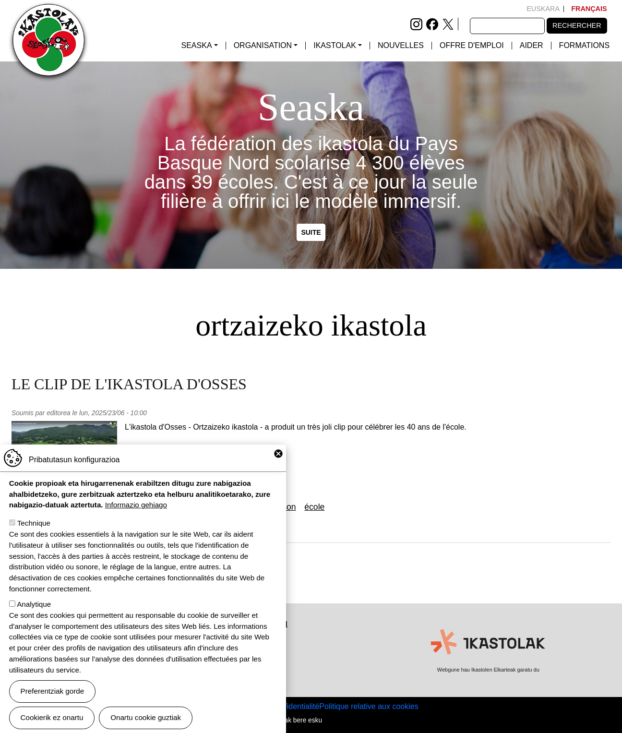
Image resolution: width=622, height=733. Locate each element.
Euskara (543, 8)
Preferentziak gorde (52, 701)
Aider (531, 45)
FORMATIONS (584, 45)
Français (589, 8)
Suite (311, 232)
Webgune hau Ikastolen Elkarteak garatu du (488, 670)
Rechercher (576, 25)
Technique (33, 533)
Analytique (34, 614)
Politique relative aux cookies (368, 706)
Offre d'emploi (472, 45)
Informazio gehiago (136, 514)
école (314, 507)
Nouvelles (401, 45)
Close (278, 463)
